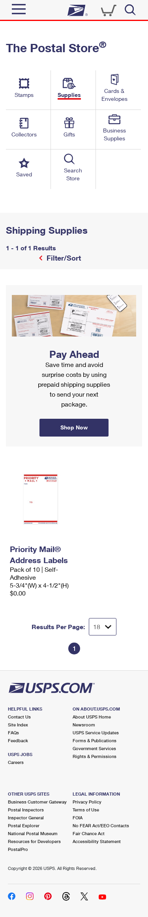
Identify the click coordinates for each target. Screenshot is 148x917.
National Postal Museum (33, 833)
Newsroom (84, 724)
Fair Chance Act (89, 833)
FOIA (77, 817)
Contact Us (19, 716)
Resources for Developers (34, 841)
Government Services (94, 748)
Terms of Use (86, 809)
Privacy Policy (87, 801)
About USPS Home (92, 716)
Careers (16, 762)
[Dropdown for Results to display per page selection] (102, 626)
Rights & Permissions (94, 756)
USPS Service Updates (96, 732)
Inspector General (26, 817)
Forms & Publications (94, 740)
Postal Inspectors (26, 809)
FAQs (13, 732)
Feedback (18, 740)
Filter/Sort (63, 257)
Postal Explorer (23, 825)
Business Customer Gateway (37, 801)
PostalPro (18, 849)
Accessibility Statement (97, 841)
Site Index (18, 724)
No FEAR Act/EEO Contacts (101, 825)
